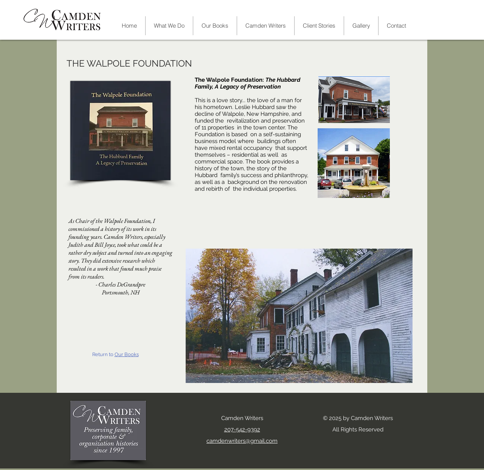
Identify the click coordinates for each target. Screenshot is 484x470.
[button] (265, 25)
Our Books (127, 354)
